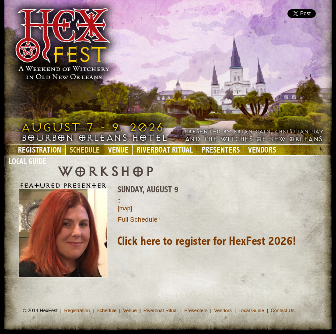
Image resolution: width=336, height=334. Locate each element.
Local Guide (27, 162)
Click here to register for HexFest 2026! (206, 242)
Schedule (85, 150)
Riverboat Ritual (164, 150)
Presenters (220, 150)
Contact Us (282, 310)
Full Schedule (138, 219)
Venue (118, 150)
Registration (39, 150)
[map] (125, 208)
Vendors (262, 150)
